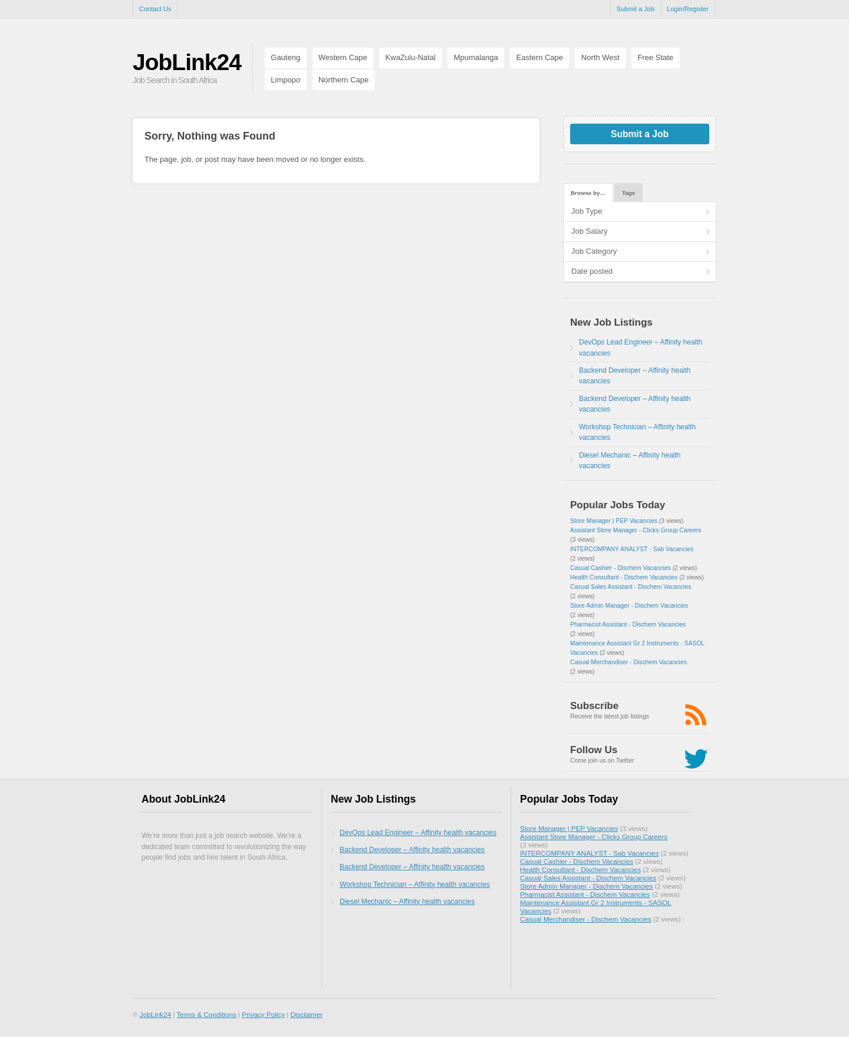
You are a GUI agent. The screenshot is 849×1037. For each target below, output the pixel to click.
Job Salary (589, 231)
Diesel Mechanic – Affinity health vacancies (407, 901)
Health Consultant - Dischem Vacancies (623, 577)
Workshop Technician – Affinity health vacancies (415, 884)
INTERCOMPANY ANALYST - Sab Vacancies (631, 549)
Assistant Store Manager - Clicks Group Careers (635, 530)
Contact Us (155, 8)
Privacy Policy (263, 1014)
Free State (655, 57)
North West (600, 57)
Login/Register (688, 8)
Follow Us (593, 750)
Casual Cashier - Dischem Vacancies (620, 568)
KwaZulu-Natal (411, 57)
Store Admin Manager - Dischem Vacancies (629, 605)
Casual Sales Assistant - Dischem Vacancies (630, 587)
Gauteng (285, 57)
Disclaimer (307, 1014)
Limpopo (285, 79)
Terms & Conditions (206, 1014)
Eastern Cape (540, 57)
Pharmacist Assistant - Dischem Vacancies (628, 624)
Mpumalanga (476, 57)
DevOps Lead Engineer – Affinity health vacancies (418, 833)
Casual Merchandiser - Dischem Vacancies (628, 662)
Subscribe (594, 705)
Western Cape (342, 57)
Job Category (594, 251)
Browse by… (588, 193)
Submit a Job (635, 8)
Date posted (592, 271)
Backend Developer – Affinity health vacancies (412, 850)
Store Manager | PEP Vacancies (613, 521)
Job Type (587, 211)
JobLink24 (187, 62)
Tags (628, 193)
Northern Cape (343, 79)
